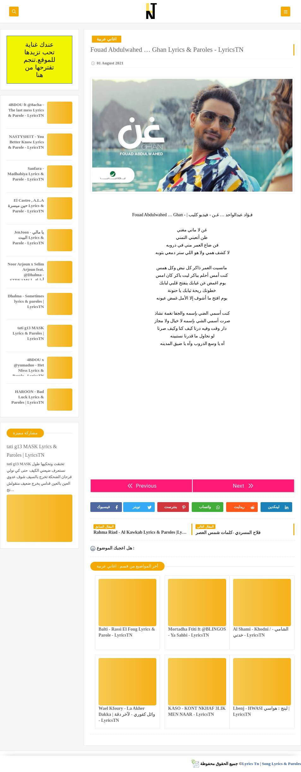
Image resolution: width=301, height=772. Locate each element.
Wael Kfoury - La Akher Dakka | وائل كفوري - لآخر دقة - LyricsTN (127, 714)
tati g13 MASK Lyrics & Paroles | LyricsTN (28, 333)
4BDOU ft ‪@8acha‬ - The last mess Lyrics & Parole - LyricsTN (26, 110)
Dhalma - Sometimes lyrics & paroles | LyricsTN (26, 301)
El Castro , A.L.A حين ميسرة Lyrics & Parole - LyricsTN (26, 205)
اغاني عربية (107, 39)
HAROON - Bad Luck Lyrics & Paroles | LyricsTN (27, 397)
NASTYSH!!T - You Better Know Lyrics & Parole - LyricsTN (26, 142)
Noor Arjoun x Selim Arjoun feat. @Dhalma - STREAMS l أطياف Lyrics (26, 275)
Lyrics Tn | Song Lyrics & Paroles (271, 763)
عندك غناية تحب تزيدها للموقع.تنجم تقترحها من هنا (39, 59)
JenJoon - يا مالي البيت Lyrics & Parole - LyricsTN (28, 237)
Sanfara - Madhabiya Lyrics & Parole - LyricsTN (25, 173)
